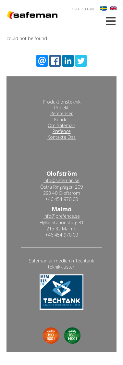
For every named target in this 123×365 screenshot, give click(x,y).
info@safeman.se (61, 180)
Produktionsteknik (61, 102)
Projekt (61, 108)
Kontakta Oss (61, 137)
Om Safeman (61, 125)
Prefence (62, 131)
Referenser (61, 113)
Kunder (61, 120)
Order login (83, 8)
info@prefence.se (61, 216)
